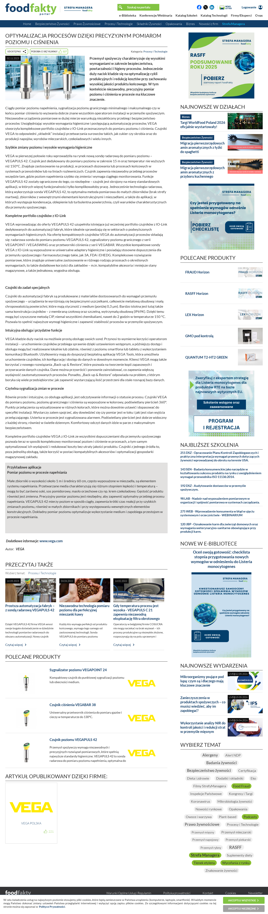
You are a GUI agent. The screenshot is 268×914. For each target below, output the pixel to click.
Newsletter (255, 894)
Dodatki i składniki (229, 779)
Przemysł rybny (210, 848)
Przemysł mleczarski (236, 833)
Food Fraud (241, 786)
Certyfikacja (247, 771)
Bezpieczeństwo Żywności (52, 24)
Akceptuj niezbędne (242, 908)
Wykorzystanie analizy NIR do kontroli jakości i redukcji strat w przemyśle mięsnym (202, 727)
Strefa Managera (233, 24)
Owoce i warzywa (199, 817)
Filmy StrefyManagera (209, 786)
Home (27, 24)
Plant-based (227, 817)
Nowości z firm (208, 24)
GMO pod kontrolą (199, 336)
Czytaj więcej (14, 645)
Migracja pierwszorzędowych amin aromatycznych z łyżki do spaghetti (202, 147)
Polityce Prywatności (52, 906)
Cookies (230, 894)
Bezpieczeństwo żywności (209, 770)
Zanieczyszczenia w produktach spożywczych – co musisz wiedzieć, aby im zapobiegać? (202, 704)
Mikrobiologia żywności (234, 802)
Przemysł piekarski (238, 840)
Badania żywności (221, 763)
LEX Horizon (194, 315)
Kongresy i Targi (241, 794)
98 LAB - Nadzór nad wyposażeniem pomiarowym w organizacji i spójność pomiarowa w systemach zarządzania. (220, 500)
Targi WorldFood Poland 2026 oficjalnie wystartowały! (202, 124)
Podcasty (250, 817)
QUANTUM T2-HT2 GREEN (206, 357)
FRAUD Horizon (197, 272)
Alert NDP (233, 755)
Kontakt (208, 894)
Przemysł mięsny (203, 833)
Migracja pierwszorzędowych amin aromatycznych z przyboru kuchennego (202, 172)
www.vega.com (51, 541)
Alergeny (210, 755)
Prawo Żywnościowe (86, 24)
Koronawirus (200, 802)
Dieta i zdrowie (198, 779)
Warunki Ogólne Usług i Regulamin (128, 894)
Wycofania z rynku (236, 864)
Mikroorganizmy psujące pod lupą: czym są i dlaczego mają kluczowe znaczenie (202, 681)
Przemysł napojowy (205, 840)
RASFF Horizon (196, 293)
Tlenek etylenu (204, 864)
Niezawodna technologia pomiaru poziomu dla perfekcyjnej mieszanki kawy (84, 610)
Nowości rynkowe (209, 809)
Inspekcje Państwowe (206, 794)
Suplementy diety (239, 856)
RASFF (235, 847)
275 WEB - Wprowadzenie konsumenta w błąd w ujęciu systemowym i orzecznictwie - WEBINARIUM (217, 513)
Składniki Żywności (149, 24)
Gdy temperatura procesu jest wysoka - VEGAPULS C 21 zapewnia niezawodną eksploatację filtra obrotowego (136, 612)
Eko (253, 779)
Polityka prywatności (176, 894)
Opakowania (174, 24)
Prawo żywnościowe (202, 825)
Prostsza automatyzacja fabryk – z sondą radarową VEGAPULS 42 (30, 608)
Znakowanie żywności (221, 871)
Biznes (190, 24)
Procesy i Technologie (119, 24)
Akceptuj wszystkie (242, 900)
